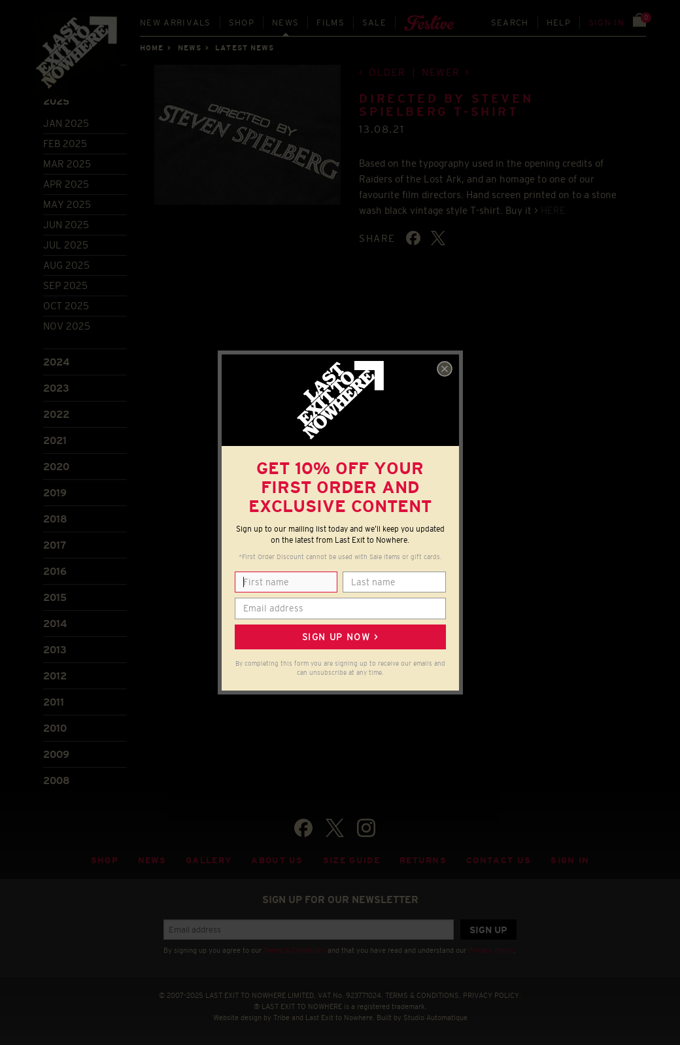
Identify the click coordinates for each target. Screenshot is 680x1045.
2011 (53, 702)
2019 (55, 492)
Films (330, 22)
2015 (55, 597)
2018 (55, 518)
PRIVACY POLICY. (492, 995)
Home (151, 48)
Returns (423, 860)
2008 (56, 780)
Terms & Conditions (295, 950)
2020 (56, 466)
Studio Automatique (435, 1017)
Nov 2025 (66, 326)
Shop (241, 22)
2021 (55, 440)
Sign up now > (340, 637)
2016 (55, 571)
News (285, 22)
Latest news (244, 48)
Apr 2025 (66, 184)
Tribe (281, 1017)
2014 (55, 623)
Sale (374, 22)
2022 (56, 414)
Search (510, 22)
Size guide (351, 860)
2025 (56, 101)
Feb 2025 (65, 143)
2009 (56, 754)
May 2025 (67, 204)
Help (559, 22)
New (175, 22)
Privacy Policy (491, 950)
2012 (55, 675)
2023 (56, 388)
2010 (55, 728)
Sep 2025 (65, 285)
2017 (54, 545)
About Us (277, 860)
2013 (55, 649)
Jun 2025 (66, 224)
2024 (56, 362)
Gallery (208, 860)
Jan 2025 (66, 123)
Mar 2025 (67, 163)
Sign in (606, 22)
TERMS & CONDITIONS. (423, 995)
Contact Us (498, 860)
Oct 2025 (66, 305)
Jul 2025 (65, 244)
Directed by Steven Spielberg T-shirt (446, 105)
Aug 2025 (66, 265)
